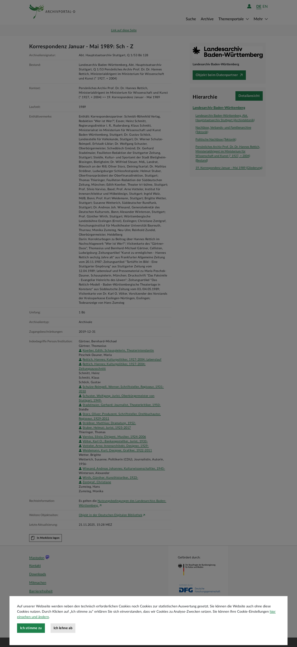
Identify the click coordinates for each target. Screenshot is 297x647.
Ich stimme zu (31, 640)
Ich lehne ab (63, 640)
